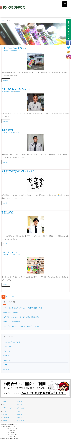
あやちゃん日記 (13, 50)
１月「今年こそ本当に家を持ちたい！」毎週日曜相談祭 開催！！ (23, 308)
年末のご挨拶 (7, 130)
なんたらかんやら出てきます (14, 48)
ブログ (19, 50)
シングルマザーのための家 (11, 342)
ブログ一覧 (6, 351)
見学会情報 (6, 421)
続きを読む (6, 80)
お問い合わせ (20, 408)
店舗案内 (19, 414)
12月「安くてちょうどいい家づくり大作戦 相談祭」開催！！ (22, 317)
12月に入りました (9, 252)
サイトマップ (20, 421)
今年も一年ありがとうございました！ (18, 170)
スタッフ (19, 405)
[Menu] (64, 4)
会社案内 (6, 369)
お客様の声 (6, 360)
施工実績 (6, 356)
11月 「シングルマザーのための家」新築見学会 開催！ (21, 326)
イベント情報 (7, 346)
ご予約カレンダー (8, 408)
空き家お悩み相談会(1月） (11, 312)
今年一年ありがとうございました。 (17, 89)
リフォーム (6, 405)
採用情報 (19, 417)
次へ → (14, 297)
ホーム (4, 401)
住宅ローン (6, 411)
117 (10, 297)
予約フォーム (7, 365)
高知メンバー (18, 91)
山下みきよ (17, 254)
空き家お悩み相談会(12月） (11, 321)
